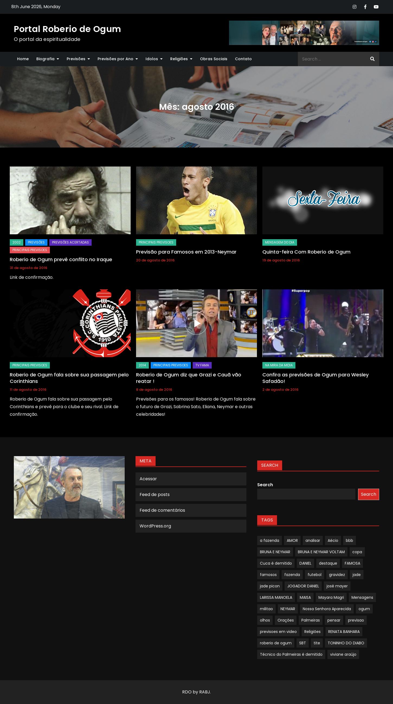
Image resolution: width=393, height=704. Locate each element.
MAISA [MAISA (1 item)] (305, 597)
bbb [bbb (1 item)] (349, 540)
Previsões (76, 59)
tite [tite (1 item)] (317, 643)
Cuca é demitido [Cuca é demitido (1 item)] (276, 563)
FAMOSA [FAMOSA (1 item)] (352, 563)
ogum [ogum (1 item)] (364, 609)
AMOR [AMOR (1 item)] (292, 540)
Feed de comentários (162, 510)
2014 (142, 365)
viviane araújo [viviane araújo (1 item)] (343, 654)
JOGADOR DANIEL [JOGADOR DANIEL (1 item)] (303, 586)
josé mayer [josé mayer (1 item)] (337, 586)
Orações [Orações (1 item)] (286, 620)
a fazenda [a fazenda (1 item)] (269, 540)
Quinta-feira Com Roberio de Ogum (306, 251)
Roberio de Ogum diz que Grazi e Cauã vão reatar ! (188, 377)
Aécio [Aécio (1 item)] (333, 540)
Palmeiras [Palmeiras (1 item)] (310, 620)
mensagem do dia (279, 242)
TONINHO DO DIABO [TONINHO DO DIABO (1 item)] (346, 643)
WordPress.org (155, 526)
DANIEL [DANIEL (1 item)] (305, 563)
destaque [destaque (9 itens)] (328, 563)
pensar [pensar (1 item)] (333, 620)
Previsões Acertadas (70, 242)
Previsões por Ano (115, 59)
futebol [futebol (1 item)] (314, 574)
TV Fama (202, 365)
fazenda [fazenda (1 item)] (292, 574)
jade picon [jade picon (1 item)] (270, 586)
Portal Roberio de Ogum (67, 29)
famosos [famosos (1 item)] (268, 574)
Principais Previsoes (29, 250)
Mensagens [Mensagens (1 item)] (362, 597)
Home (23, 59)
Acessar (148, 479)
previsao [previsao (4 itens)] (356, 620)
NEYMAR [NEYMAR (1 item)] (288, 609)
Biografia (45, 59)
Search (265, 485)
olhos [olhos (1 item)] (265, 620)
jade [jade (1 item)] (357, 574)
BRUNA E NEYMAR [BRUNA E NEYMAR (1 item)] (275, 552)
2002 (16, 242)
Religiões (179, 59)
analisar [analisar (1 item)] (312, 540)
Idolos (152, 59)
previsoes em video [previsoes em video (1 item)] (278, 631)
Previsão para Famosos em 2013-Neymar (186, 251)
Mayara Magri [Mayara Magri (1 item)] (331, 597)
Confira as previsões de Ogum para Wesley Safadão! (315, 377)
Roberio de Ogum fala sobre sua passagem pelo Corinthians (69, 377)
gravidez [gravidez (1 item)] (337, 574)
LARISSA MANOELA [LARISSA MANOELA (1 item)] (276, 597)
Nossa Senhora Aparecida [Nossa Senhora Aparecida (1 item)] (327, 609)
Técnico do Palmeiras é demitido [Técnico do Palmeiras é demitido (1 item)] (291, 654)
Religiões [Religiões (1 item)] (312, 631)
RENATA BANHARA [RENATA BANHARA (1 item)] (344, 631)
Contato (243, 59)
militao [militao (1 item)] (266, 609)
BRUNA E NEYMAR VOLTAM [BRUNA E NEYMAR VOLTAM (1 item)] (321, 552)
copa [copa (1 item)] (357, 552)
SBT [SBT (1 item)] (302, 643)
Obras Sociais (213, 59)
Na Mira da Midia (279, 365)
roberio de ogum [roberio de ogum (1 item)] (276, 643)
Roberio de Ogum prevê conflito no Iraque (61, 259)
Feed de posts (155, 494)
